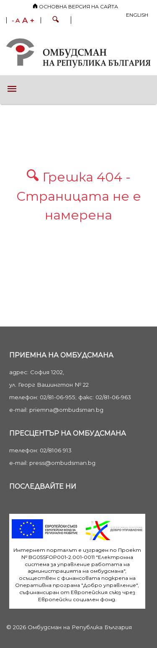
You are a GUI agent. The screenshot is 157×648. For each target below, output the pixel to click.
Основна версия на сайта (75, 6)
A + (28, 20)
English (137, 15)
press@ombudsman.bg (62, 462)
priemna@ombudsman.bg (66, 409)
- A (16, 21)
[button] (55, 20)
